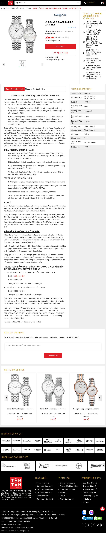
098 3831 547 (19, 276)
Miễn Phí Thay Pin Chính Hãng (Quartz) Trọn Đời (92, 68)
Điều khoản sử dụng (67, 483)
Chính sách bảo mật (67, 489)
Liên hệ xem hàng (60, 53)
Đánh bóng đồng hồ (90, 496)
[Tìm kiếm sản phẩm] (47, 3)
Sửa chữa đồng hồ (90, 483)
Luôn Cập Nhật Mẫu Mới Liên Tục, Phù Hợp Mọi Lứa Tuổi (92, 32)
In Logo (86, 502)
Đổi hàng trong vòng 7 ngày (55, 59)
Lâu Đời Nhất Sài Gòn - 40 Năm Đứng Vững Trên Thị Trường (92, 53)
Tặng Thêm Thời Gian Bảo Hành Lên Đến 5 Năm (92, 61)
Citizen (3, 531)
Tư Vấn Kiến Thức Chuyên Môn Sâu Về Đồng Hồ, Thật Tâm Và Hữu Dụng (92, 76)
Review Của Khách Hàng (69, 486)
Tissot (26, 531)
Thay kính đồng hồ (90, 489)
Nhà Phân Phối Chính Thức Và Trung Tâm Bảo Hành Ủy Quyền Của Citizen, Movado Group (92, 42)
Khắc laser (87, 499)
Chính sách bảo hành (44, 486)
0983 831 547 (91, 2)
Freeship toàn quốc (52, 57)
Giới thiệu (63, 492)
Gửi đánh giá (53, 355)
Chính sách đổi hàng (44, 492)
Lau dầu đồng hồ (89, 492)
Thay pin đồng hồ (89, 486)
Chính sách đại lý (43, 496)
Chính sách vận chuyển (45, 499)
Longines (19, 531)
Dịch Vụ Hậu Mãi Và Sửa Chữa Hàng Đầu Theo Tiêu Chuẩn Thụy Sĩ (92, 24)
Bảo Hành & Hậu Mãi (14, 89)
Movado (11, 531)
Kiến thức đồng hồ (66, 499)
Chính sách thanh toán (45, 489)
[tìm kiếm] (78, 2)
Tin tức (62, 496)
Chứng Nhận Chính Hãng (35, 89)
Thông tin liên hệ (43, 483)
